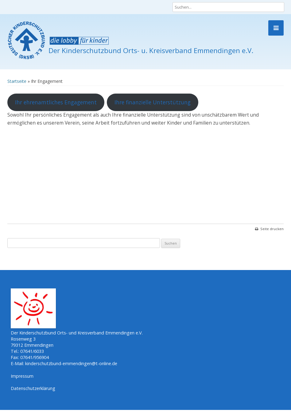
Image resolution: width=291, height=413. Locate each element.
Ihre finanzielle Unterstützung (152, 102)
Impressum (22, 376)
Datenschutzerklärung (33, 388)
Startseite (16, 81)
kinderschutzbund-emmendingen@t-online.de (71, 363)
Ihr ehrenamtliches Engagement (56, 102)
